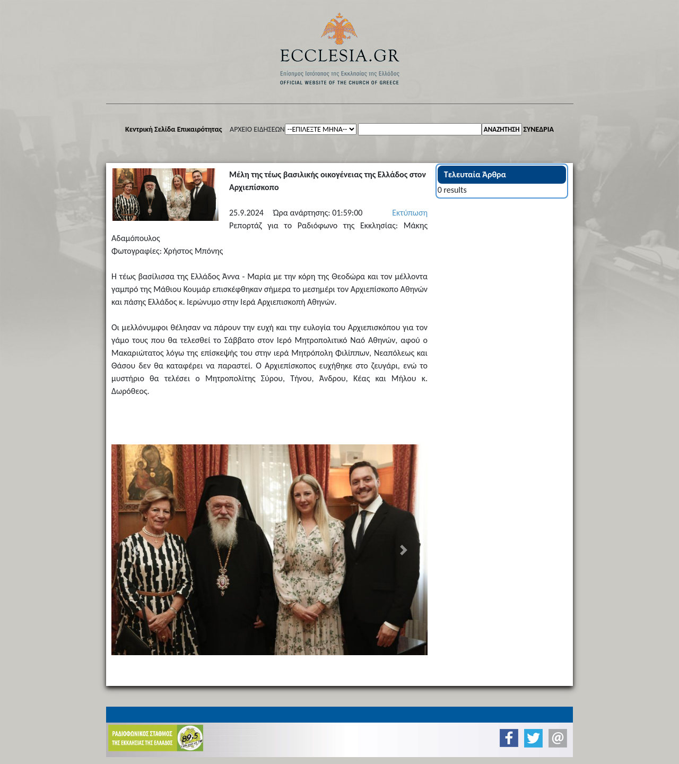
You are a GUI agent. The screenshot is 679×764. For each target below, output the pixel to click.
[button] (135, 549)
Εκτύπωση (410, 213)
